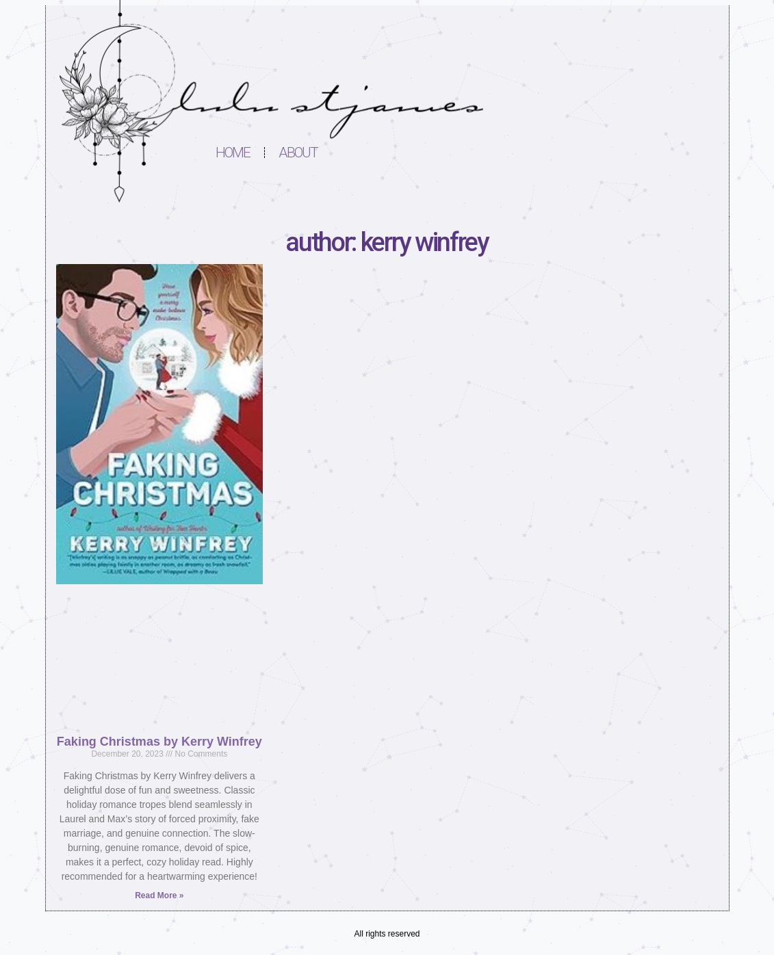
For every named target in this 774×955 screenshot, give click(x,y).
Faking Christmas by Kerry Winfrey (159, 741)
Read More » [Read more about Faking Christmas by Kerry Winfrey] (159, 895)
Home (233, 152)
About (298, 152)
